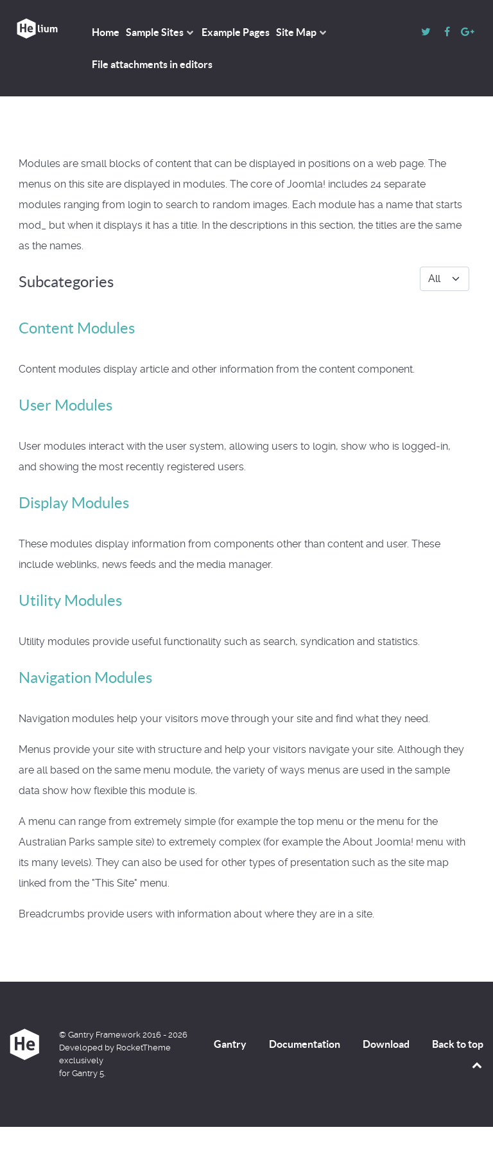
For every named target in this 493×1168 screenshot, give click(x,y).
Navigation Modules (85, 677)
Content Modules (77, 328)
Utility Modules (70, 600)
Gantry (230, 1044)
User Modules (65, 405)
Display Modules (74, 502)
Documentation (304, 1044)
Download (386, 1044)
